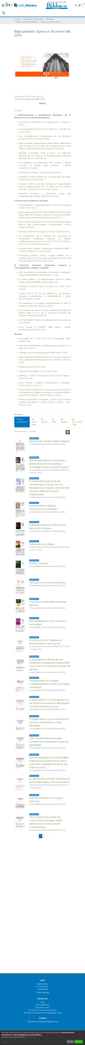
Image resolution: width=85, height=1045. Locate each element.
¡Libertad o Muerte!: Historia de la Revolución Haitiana (44, 376)
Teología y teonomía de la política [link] (47, 585)
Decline (70, 1042)
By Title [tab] (54, 420)
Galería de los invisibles (29, 371)
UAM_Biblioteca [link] (43, 1005)
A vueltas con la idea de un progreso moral (39, 122)
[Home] (23, 5)
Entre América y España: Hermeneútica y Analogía (44, 383)
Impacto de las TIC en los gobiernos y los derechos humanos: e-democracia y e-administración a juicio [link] (49, 710)
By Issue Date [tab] (34, 422)
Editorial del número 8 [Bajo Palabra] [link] (49, 441)
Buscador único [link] (43, 1007)
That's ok (78, 1042)
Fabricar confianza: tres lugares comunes (37, 232)
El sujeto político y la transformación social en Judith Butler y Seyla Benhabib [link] (49, 731)
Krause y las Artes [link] (38, 566)
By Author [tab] (44, 420)
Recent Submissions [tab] (22, 420)
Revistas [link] (50, 19)
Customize (6, 1042)
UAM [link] (42, 1002)
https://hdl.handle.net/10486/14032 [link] (29, 99)
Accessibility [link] (42, 989)
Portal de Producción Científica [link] (43, 1010)
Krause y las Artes (26, 367)
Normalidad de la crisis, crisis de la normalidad (41, 339)
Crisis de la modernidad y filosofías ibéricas (38, 346)
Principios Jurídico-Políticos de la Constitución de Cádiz (44, 177)
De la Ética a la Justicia (29, 172)
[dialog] (42, 1037)
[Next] (48, 854)
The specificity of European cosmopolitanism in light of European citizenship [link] (49, 689)
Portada (17, 111)
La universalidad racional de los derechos (38, 129)
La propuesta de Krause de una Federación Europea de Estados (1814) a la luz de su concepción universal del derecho (45, 313)
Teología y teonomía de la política (34, 353)
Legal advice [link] (42, 984)
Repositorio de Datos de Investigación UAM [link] (43, 1013)
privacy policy (30, 1037)
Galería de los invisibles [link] (41, 547)
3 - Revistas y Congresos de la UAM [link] (33, 19)
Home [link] (17, 19)
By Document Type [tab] (77, 422)
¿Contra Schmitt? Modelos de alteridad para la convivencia (44, 320)
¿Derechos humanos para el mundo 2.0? (38, 286)
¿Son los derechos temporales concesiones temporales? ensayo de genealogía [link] (48, 752)
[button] (76, 5)
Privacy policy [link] (42, 986)
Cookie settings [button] (42, 993)
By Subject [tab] (64, 420)
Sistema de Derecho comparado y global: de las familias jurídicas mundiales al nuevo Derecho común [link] (49, 463)
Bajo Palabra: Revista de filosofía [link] (28, 22)
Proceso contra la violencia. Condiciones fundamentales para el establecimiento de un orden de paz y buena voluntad (45, 186)
